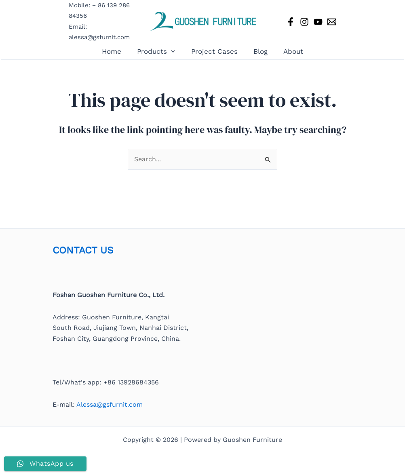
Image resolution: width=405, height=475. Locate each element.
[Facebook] (290, 21)
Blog (258, 51)
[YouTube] (318, 21)
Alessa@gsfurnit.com (109, 404)
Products (158, 51)
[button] (173, 51)
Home (115, 51)
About (289, 51)
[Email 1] (331, 21)
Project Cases (214, 51)
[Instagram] (304, 21)
